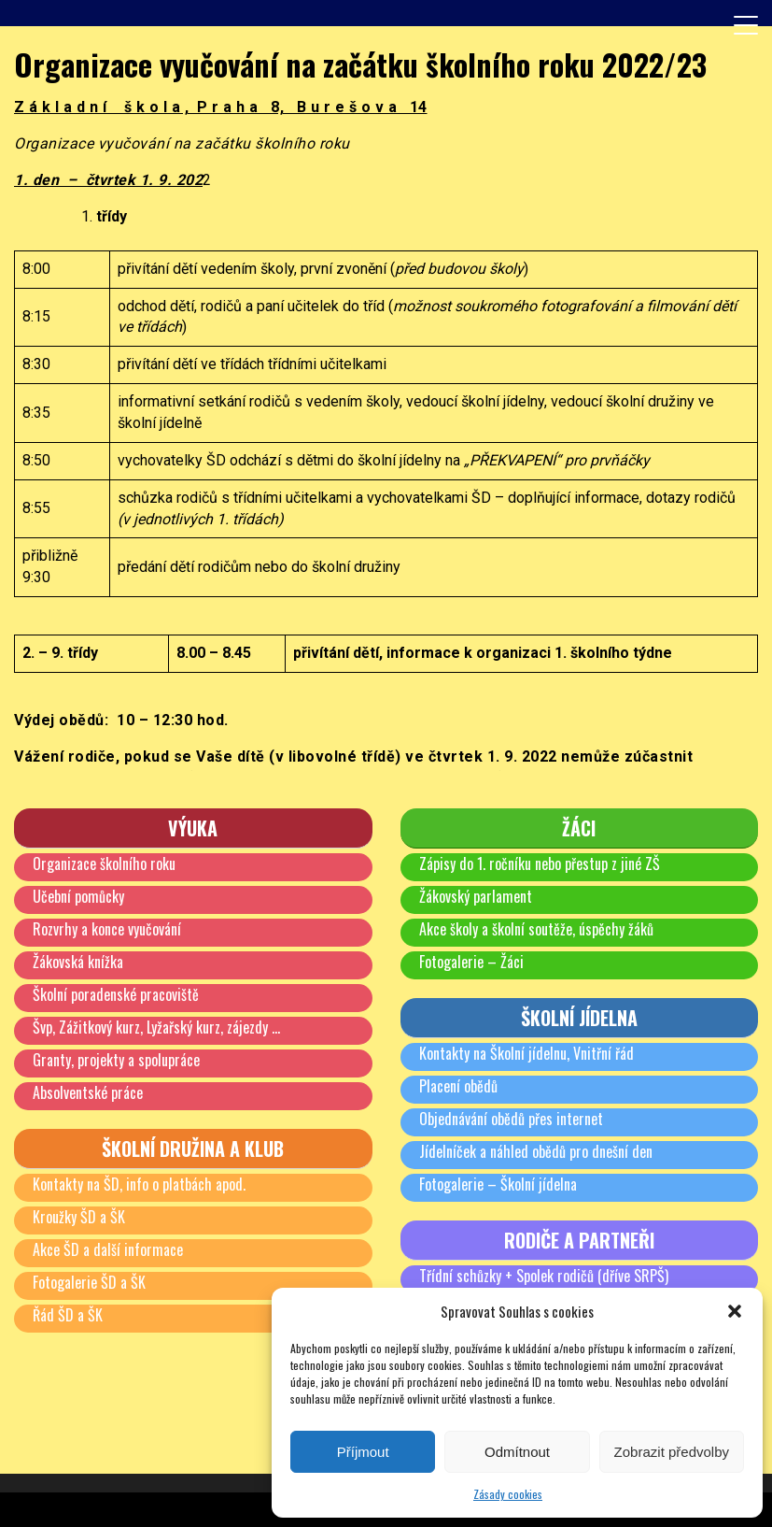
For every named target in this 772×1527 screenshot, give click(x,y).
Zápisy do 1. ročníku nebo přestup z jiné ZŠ (539, 863)
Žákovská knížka (78, 961)
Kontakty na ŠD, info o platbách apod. (139, 1184)
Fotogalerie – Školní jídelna (498, 1184)
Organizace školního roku (104, 863)
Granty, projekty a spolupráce (116, 1060)
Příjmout (363, 1452)
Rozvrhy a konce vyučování (107, 929)
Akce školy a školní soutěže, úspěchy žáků (536, 929)
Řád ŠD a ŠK (68, 1315)
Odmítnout (517, 1452)
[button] (734, 1311)
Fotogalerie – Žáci (471, 961)
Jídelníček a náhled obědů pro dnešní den (536, 1151)
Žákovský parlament (475, 896)
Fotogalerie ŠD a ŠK (89, 1282)
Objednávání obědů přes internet (511, 1118)
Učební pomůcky (78, 896)
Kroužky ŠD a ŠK (79, 1217)
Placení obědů (458, 1086)
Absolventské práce (88, 1092)
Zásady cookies (507, 1494)
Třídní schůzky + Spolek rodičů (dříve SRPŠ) (543, 1275)
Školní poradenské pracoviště (116, 994)
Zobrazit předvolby (671, 1452)
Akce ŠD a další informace (108, 1249)
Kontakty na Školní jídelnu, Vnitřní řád (526, 1053)
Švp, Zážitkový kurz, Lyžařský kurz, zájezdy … (156, 1027)
